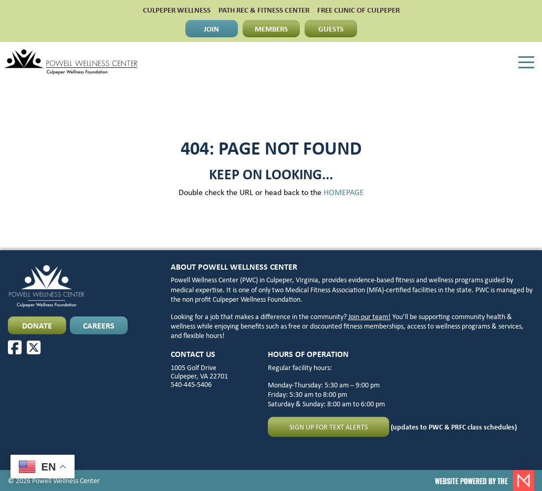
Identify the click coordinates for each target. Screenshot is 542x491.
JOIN (211, 28)
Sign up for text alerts (328, 427)
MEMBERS (271, 28)
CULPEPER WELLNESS (177, 10)
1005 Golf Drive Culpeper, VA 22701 (199, 371)
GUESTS (330, 28)
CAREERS (98, 325)
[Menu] (526, 62)
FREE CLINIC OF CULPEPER (358, 10)
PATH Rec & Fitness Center (263, 10)
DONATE (37, 325)
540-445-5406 (191, 384)
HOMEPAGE (344, 192)
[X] (33, 347)
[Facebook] (15, 347)
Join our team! (369, 316)
